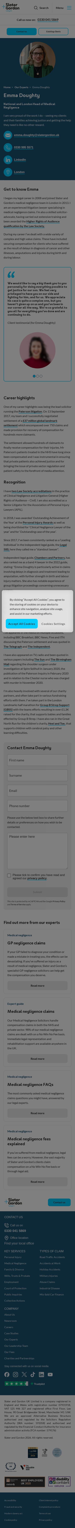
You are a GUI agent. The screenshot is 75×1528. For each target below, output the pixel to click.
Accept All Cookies (21, 623)
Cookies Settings (53, 623)
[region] (37, 611)
